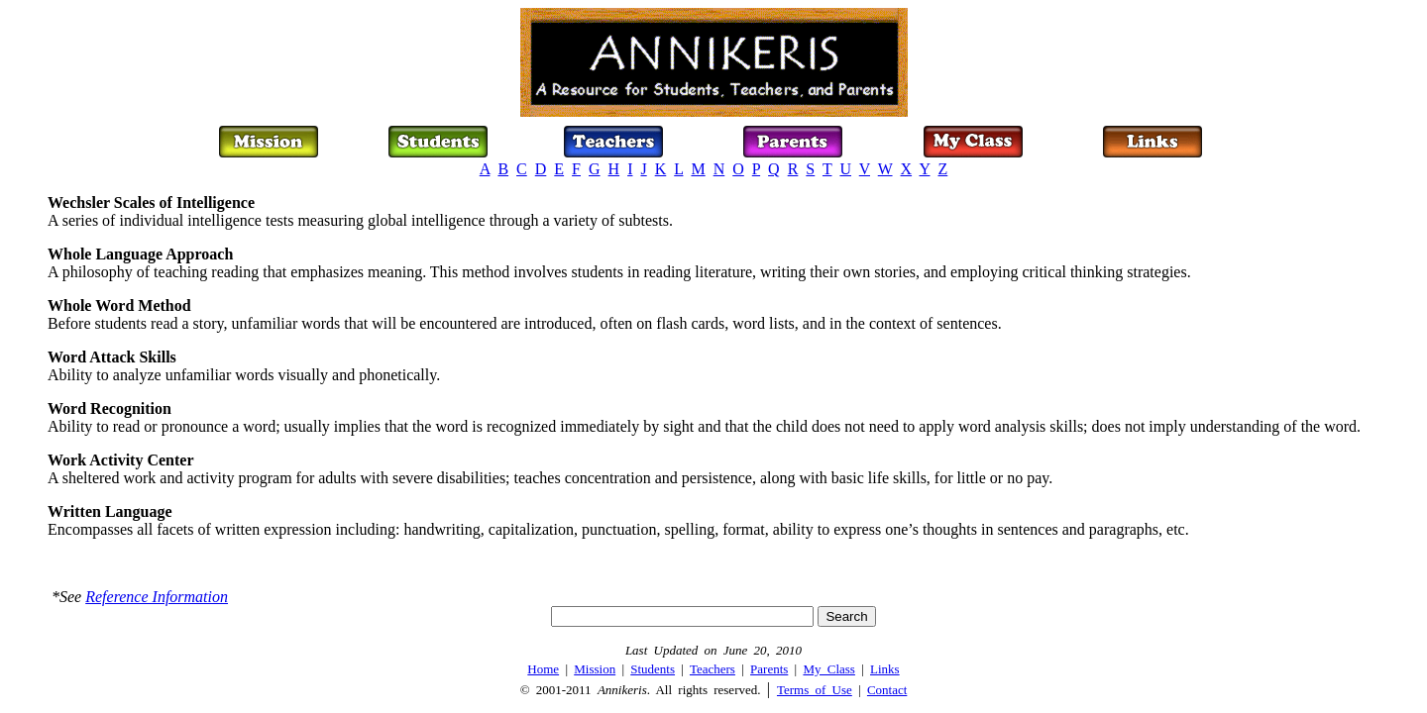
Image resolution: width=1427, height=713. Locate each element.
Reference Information (156, 596)
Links (885, 669)
